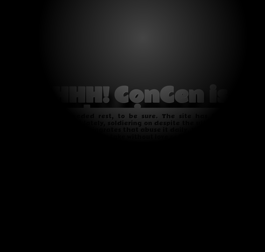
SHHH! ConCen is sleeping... (133, 105)
